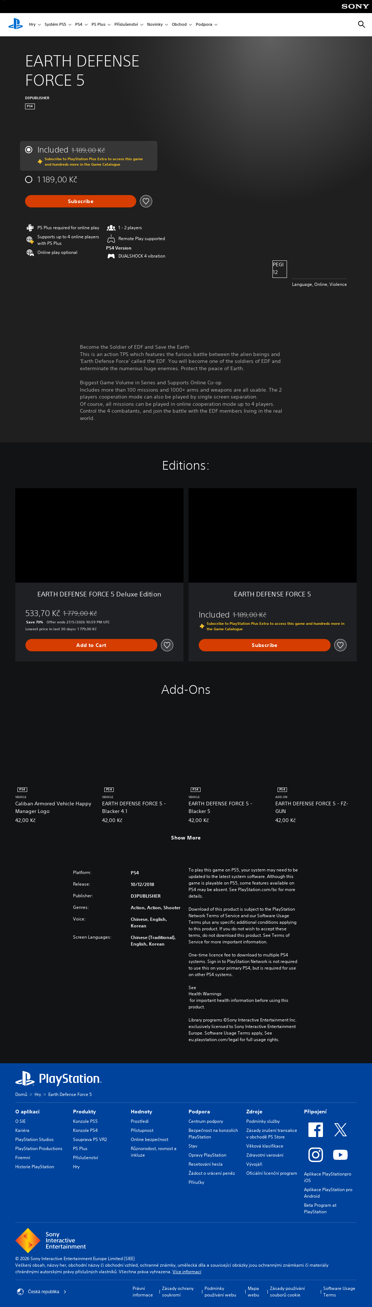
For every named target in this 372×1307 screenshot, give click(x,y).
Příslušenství (126, 25)
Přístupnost (142, 1130)
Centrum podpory (206, 1121)
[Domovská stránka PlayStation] (16, 25)
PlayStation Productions (38, 1148)
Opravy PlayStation (207, 1155)
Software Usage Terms (339, 1291)
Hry (32, 25)
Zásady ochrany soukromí (178, 1291)
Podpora (204, 25)
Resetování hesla (206, 1164)
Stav (193, 1146)
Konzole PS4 (85, 1130)
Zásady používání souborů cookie (287, 1291)
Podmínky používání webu (220, 1291)
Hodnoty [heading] (141, 1111)
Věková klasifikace (264, 1146)
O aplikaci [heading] (27, 1111)
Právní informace (143, 1291)
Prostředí (140, 1121)
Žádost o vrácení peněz (212, 1173)
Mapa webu (253, 1291)
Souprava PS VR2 (90, 1139)
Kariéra (22, 1130)
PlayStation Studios (34, 1139)
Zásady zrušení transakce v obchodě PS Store (271, 1133)
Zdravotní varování (264, 1155)
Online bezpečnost (149, 1139)
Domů (21, 1094)
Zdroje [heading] (254, 1111)
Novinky (155, 25)
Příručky (196, 1182)
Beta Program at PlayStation (320, 1208)
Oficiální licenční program (271, 1173)
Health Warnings (205, 994)
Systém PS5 (55, 25)
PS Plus (98, 25)
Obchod (179, 25)
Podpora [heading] (199, 1111)
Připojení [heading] (315, 1111)
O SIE (20, 1121)
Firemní (22, 1157)
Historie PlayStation (34, 1167)
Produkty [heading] (84, 1111)
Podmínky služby (263, 1121)
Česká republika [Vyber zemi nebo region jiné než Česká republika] (41, 1292)
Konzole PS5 (85, 1121)
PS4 (78, 25)
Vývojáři (254, 1164)
